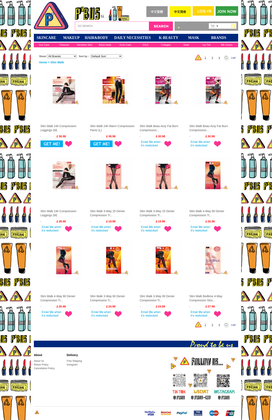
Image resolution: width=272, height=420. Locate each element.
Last (233, 57)
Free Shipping (74, 361)
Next (227, 58)
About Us (39, 361)
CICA (146, 44)
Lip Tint (206, 44)
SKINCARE (46, 38)
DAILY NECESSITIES (132, 38)
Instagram (72, 364)
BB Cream (226, 44)
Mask (193, 38)
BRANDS (218, 38)
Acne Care (125, 44)
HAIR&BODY (96, 38)
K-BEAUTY (168, 38)
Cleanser (64, 44)
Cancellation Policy (44, 368)
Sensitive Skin (84, 44)
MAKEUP (71, 38)
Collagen (166, 44)
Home (43, 62)
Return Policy (41, 364)
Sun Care (44, 44)
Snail (186, 44)
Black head (105, 44)
